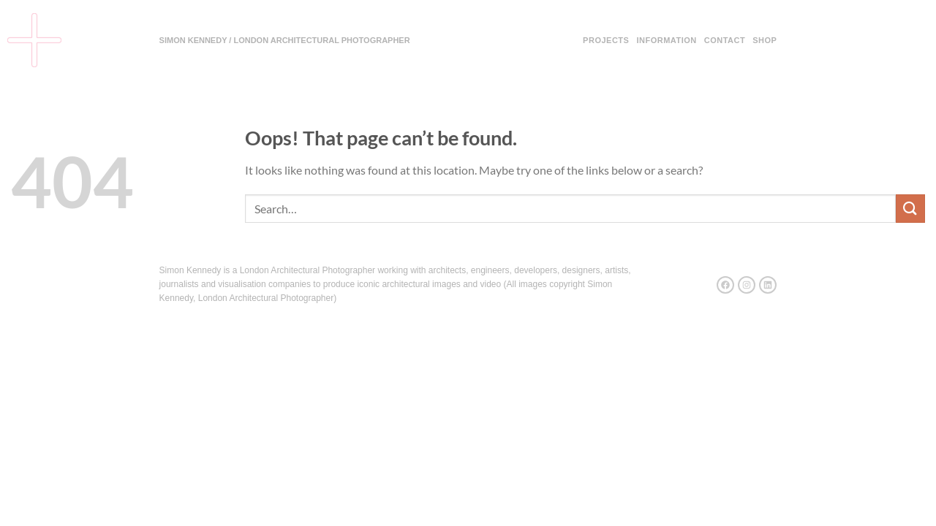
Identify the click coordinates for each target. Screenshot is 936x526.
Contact (724, 40)
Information (666, 40)
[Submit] (910, 208)
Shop (764, 40)
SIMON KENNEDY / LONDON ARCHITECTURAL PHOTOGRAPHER (284, 40)
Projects (606, 40)
